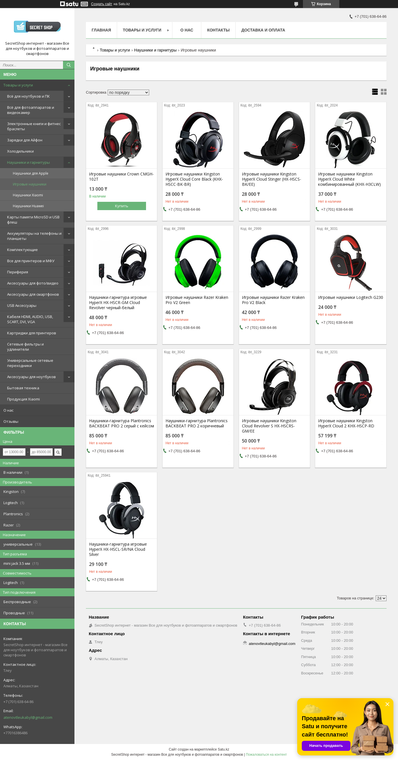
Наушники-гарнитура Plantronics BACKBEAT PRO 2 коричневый (196, 423)
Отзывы (10, 421)
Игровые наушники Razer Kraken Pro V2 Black (273, 300)
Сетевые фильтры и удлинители (25, 346)
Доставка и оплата (263, 30)
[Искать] (68, 65)
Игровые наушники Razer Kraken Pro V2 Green (196, 300)
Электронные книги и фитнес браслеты (34, 126)
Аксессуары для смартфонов (33, 294)
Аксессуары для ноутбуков (31, 376)
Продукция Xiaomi (23, 399)
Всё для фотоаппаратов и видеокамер (30, 110)
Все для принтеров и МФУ (30, 260)
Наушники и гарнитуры (28, 162)
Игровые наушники (29, 184)
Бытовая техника (23, 387)
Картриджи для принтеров (31, 332)
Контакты (218, 30)
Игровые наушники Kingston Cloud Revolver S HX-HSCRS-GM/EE (269, 426)
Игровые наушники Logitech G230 (350, 297)
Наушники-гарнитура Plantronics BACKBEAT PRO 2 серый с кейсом (121, 423)
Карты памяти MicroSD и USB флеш (33, 219)
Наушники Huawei (28, 206)
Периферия (17, 272)
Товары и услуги (18, 85)
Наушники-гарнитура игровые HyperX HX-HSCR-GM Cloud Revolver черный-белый (118, 302)
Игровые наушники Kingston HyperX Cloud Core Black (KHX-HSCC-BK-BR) (194, 179)
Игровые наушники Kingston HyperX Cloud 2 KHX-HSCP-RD (346, 423)
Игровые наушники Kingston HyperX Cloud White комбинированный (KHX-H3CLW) (349, 179)
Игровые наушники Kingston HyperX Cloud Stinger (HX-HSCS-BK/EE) (271, 179)
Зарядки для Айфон (24, 140)
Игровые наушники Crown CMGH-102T (121, 176)
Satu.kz (223, 749)
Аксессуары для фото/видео (32, 283)
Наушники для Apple (30, 173)
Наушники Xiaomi (28, 195)
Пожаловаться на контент (266, 755)
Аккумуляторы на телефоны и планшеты (34, 236)
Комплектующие (22, 249)
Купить (121, 205)
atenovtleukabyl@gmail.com (27, 717)
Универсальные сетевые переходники (30, 363)
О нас (8, 410)
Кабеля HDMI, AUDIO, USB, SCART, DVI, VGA (30, 319)
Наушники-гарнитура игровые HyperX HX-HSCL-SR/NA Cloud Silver (118, 549)
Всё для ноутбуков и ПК (28, 96)
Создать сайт (101, 4)
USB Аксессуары (21, 305)
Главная (101, 30)
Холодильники (20, 151)
